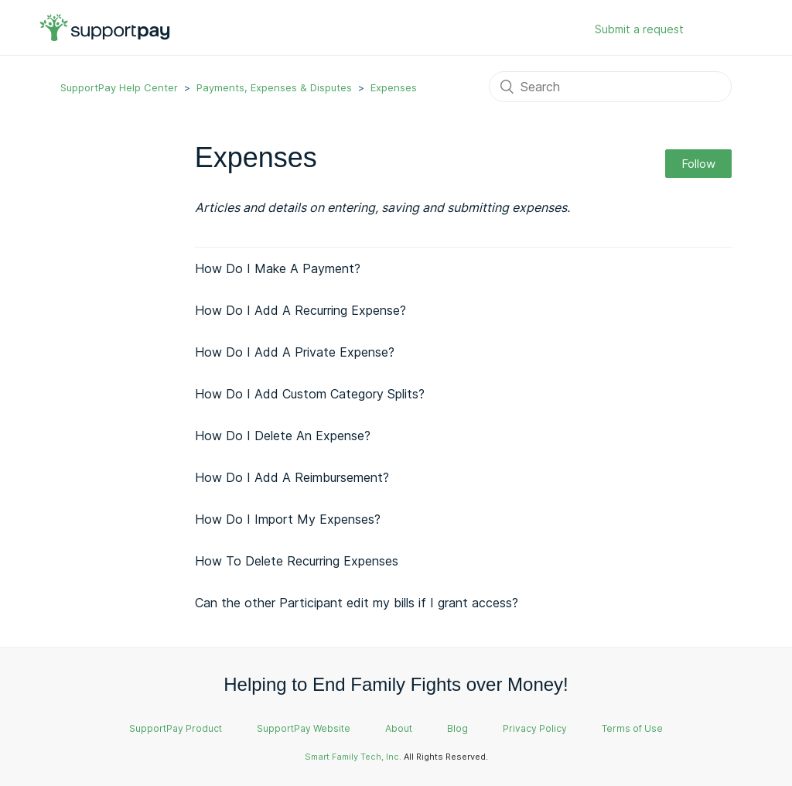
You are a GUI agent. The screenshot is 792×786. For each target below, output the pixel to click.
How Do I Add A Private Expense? (294, 352)
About (398, 728)
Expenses (393, 87)
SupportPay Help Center (119, 87)
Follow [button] (698, 163)
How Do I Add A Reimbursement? (292, 477)
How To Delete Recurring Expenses (296, 561)
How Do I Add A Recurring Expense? (300, 310)
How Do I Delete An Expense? (282, 435)
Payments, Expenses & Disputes (274, 87)
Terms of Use (632, 728)
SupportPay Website (303, 728)
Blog (457, 728)
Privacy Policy (535, 728)
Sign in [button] (720, 29)
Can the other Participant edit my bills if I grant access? (356, 602)
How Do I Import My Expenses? (288, 519)
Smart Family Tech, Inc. (353, 756)
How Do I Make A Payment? (277, 268)
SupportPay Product (175, 728)
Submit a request (639, 29)
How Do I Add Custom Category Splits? (310, 394)
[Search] (610, 86)
